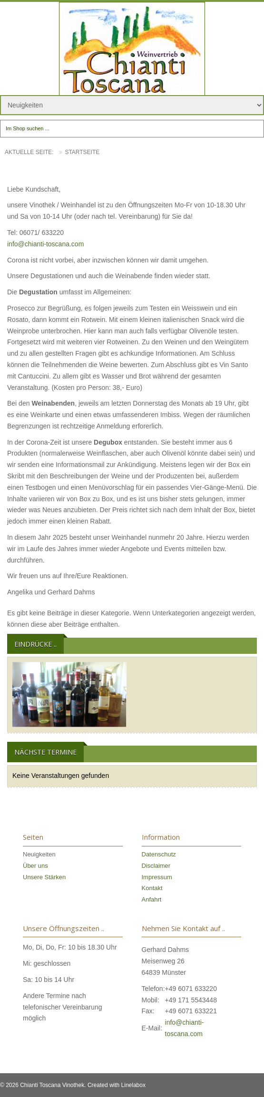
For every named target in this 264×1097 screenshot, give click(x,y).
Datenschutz (159, 854)
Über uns (35, 865)
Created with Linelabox (117, 1085)
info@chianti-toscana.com (45, 244)
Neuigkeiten (39, 854)
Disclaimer (156, 865)
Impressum (157, 877)
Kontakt (152, 888)
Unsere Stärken (44, 877)
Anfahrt (152, 899)
